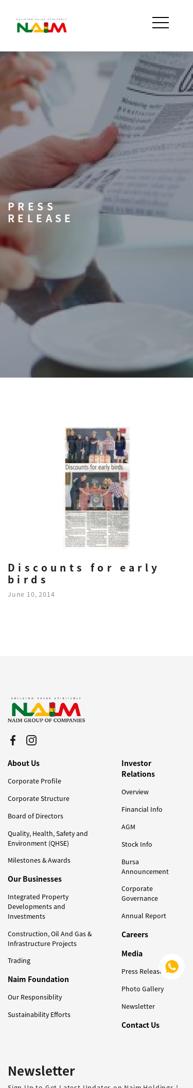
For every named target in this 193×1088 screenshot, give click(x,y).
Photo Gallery (142, 988)
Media (132, 953)
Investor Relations (138, 768)
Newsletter (138, 1006)
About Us (24, 763)
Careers (134, 934)
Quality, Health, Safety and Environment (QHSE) (48, 838)
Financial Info (142, 809)
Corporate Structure (38, 798)
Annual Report (143, 915)
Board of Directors (35, 816)
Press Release (142, 971)
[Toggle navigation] (161, 22)
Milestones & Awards (39, 860)
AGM (128, 826)
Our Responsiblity (35, 997)
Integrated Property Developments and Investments (38, 906)
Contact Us (140, 1025)
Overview (135, 791)
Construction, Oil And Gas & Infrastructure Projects (50, 938)
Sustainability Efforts (39, 1014)
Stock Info (136, 844)
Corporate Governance (139, 893)
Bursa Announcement (145, 866)
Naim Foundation (38, 979)
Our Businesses (35, 878)
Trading (19, 960)
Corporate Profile (34, 781)
